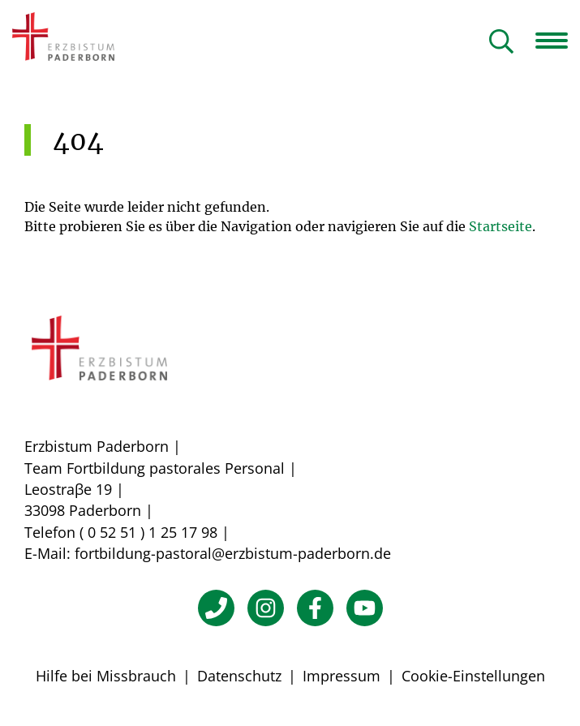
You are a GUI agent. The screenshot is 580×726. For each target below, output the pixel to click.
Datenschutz (239, 675)
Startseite (500, 226)
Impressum (341, 675)
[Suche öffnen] (501, 42)
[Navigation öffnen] (557, 40)
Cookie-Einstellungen (473, 675)
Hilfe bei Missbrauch (106, 675)
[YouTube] (364, 608)
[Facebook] (315, 608)
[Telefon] (216, 608)
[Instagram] (265, 608)
